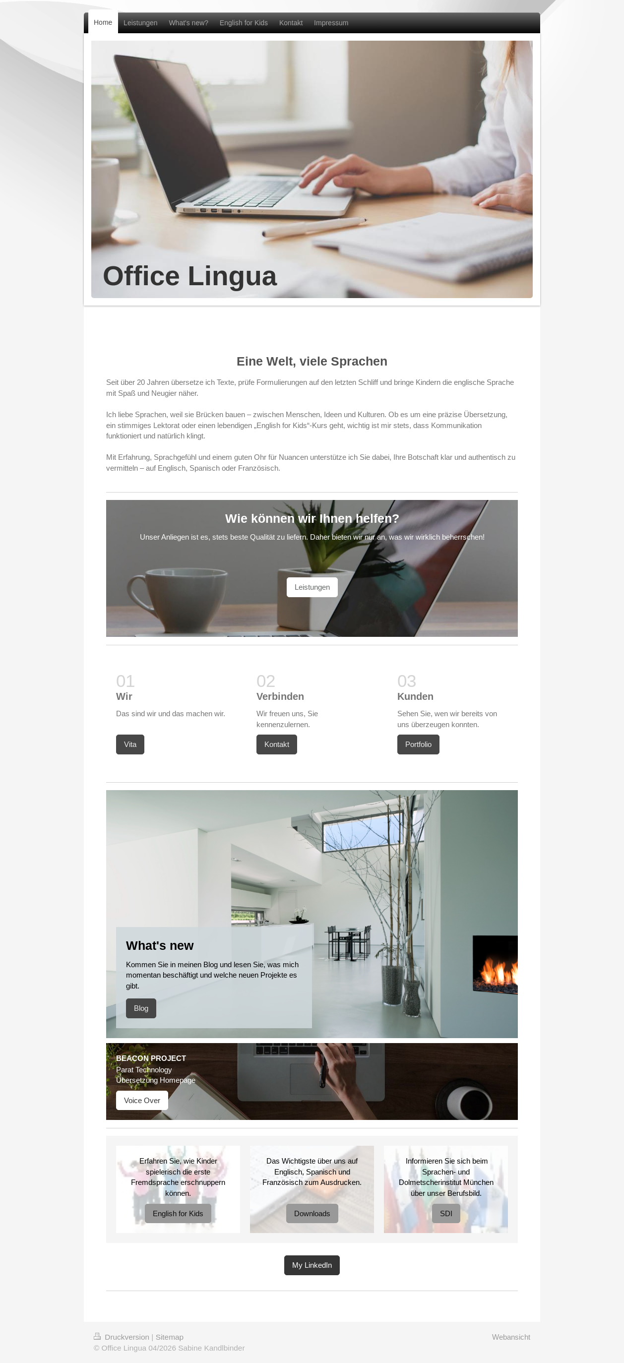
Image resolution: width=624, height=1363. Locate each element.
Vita (130, 744)
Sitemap (170, 1337)
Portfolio (418, 744)
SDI (446, 1213)
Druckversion (122, 1337)
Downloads (312, 1213)
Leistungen (312, 587)
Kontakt (276, 744)
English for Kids (178, 1213)
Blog (141, 1008)
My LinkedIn (312, 1265)
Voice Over (142, 1100)
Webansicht (511, 1337)
